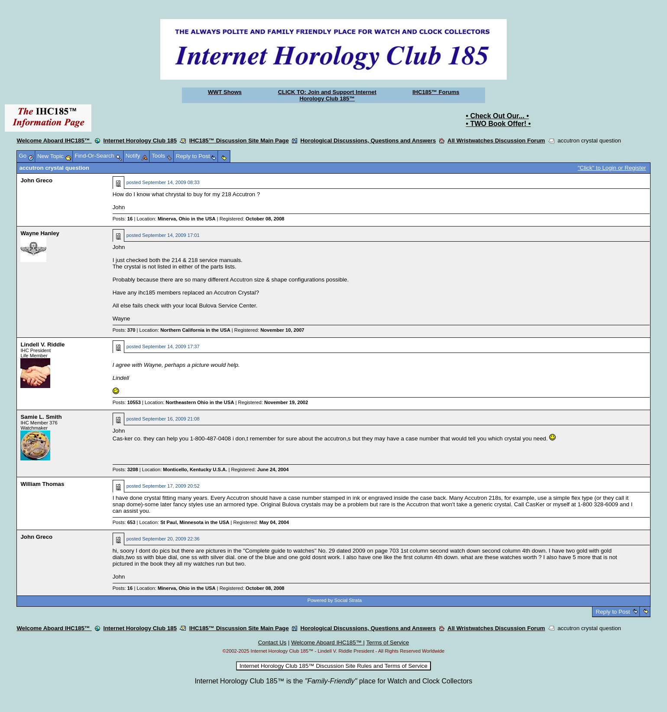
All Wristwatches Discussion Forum (496, 140)
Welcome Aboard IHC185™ (53, 140)
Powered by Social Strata (335, 600)
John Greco (36, 180)
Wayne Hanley (39, 233)
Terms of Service (387, 642)
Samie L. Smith (41, 417)
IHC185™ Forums (435, 92)
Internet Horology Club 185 (140, 140)
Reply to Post (612, 611)
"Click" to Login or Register (612, 168)
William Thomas (42, 484)
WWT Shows (225, 92)
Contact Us (272, 642)
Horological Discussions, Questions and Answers (368, 140)
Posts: (123, 218)
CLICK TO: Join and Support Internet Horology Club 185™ (327, 95)
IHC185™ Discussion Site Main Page (239, 140)
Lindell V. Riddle (42, 344)
